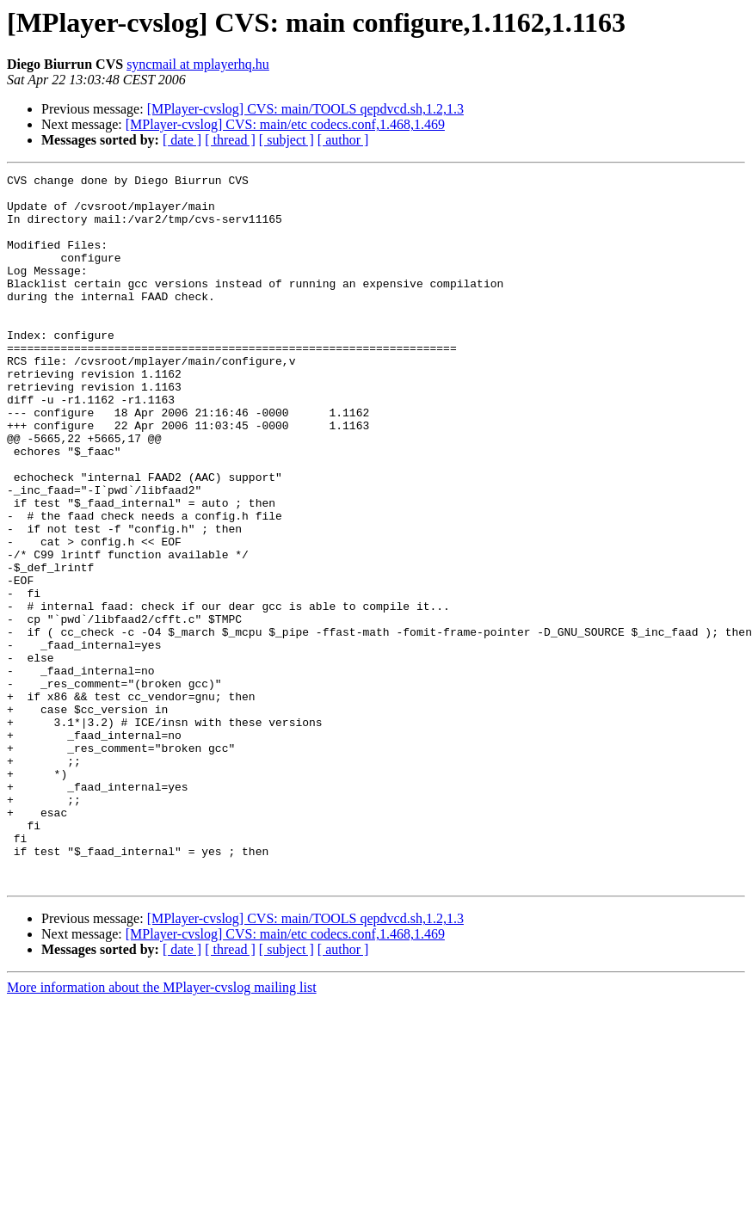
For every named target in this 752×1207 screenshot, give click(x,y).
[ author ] (343, 139)
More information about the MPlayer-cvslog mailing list (162, 1129)
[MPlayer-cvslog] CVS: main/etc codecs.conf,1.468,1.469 (285, 124)
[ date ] (182, 139)
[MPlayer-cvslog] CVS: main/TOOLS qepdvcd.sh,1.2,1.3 (305, 109)
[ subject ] (286, 139)
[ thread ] (230, 139)
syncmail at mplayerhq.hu (197, 64)
